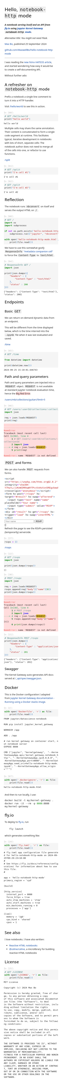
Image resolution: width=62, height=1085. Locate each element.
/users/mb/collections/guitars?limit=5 (25, 399)
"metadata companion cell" (29, 251)
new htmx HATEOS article (37, 62)
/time (7, 344)
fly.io (7, 28)
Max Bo (9, 44)
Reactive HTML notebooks (23, 945)
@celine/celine (17, 949)
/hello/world (16, 106)
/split (7, 159)
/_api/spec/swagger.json (28, 678)
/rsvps (8, 547)
